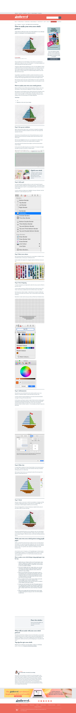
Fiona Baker (20, 671)
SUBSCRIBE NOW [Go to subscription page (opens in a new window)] (54, 59)
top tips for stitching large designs (30, 645)
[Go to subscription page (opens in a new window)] (53, 49)
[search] (59, 18)
